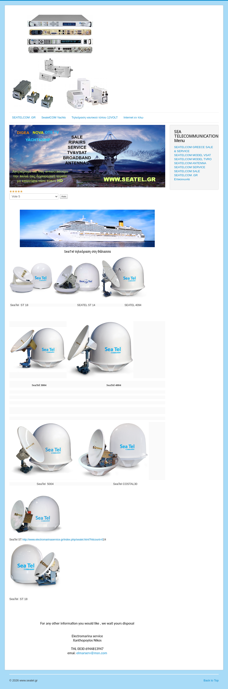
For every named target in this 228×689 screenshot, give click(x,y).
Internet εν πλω (133, 117)
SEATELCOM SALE (187, 171)
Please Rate (9, 193)
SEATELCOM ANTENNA (190, 163)
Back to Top (211, 680)
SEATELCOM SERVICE (189, 167)
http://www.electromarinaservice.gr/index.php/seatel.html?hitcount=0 (62, 539)
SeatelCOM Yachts (53, 117)
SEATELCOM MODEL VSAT (192, 155)
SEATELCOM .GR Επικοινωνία (186, 177)
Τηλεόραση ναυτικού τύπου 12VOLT (94, 117)
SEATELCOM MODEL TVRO (193, 159)
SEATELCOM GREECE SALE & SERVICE (193, 149)
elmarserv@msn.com (91, 653)
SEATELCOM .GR (24, 117)
